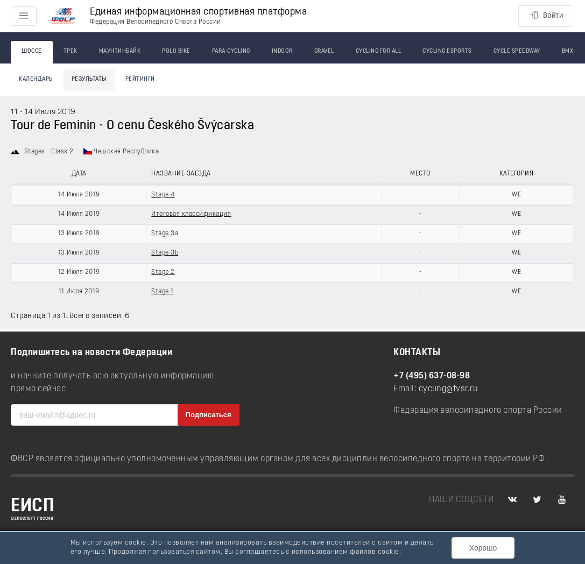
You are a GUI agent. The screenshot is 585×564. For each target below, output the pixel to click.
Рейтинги (140, 79)
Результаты (89, 79)
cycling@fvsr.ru (448, 389)
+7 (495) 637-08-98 (431, 376)
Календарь (36, 79)
